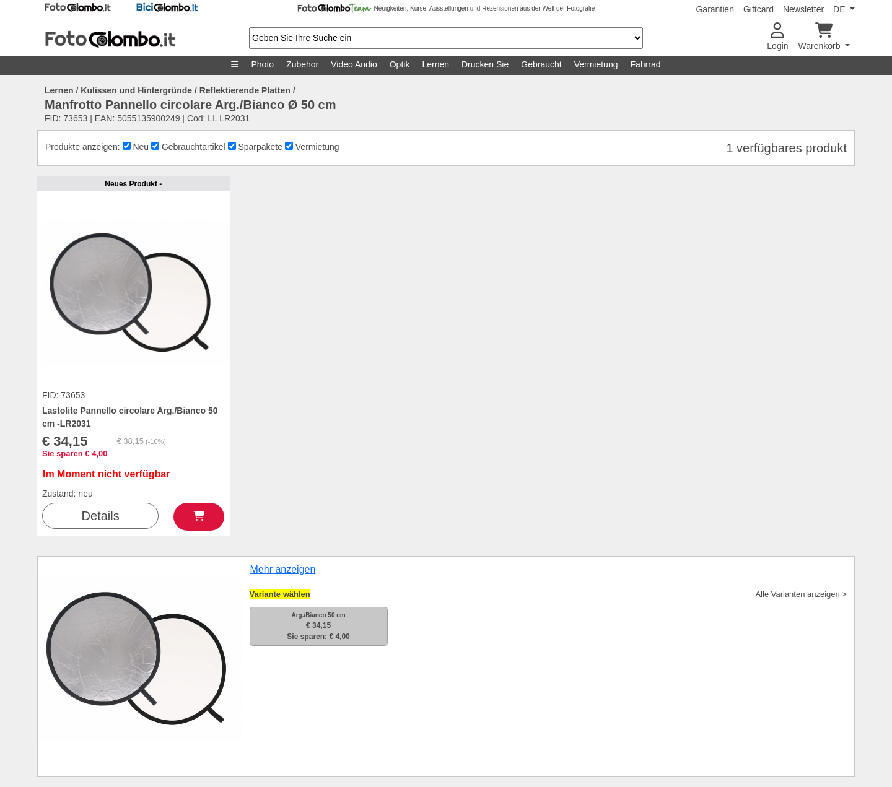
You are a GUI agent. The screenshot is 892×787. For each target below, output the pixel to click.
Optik (400, 64)
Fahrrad (645, 64)
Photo (262, 64)
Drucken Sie (485, 64)
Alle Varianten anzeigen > (801, 594)
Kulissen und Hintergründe (136, 90)
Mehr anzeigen (283, 569)
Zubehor (302, 64)
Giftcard (758, 9)
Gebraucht (541, 64)
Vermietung (596, 64)
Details (101, 516)
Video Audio (354, 64)
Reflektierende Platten (245, 90)
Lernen (435, 64)
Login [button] (777, 37)
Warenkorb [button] (820, 37)
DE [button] (840, 9)
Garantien (714, 9)
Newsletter (803, 9)
